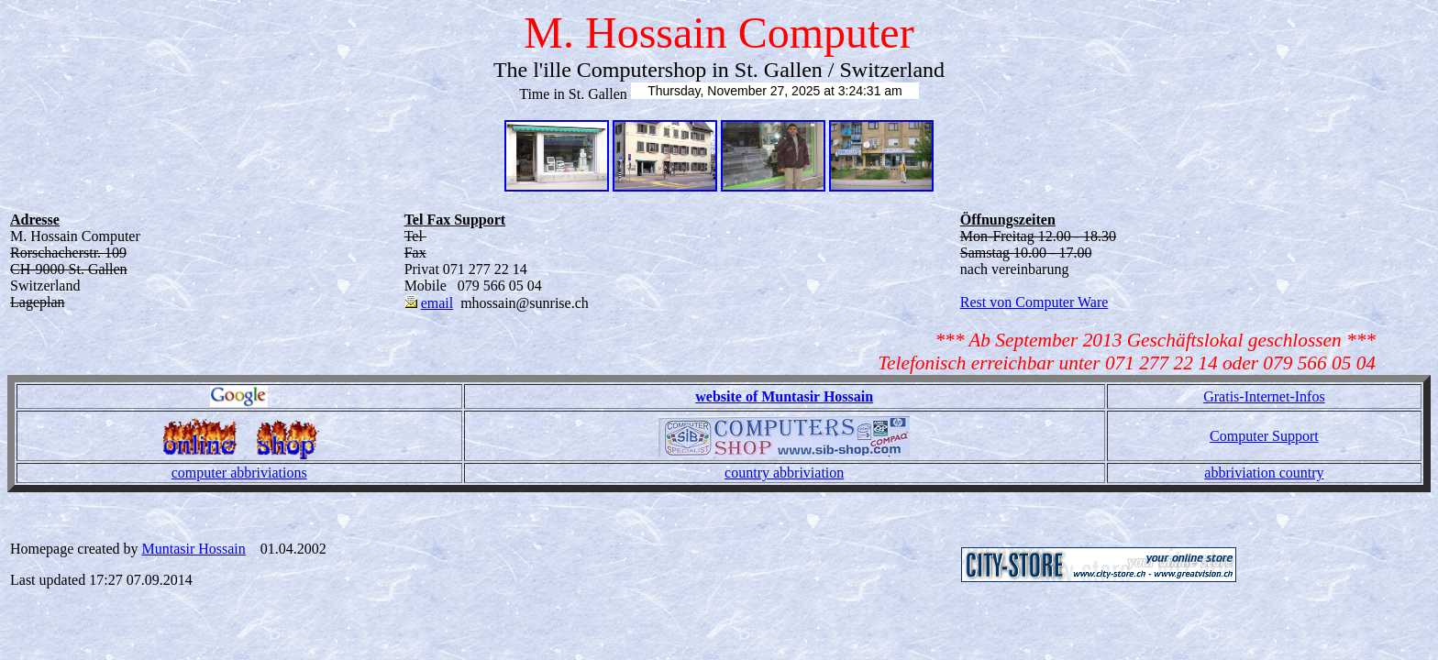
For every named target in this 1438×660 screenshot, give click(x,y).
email (437, 303)
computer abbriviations (239, 472)
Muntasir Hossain (193, 548)
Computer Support (1264, 436)
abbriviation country (1263, 472)
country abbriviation (784, 472)
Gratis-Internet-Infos (1263, 396)
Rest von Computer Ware (1034, 302)
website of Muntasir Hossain (784, 396)
